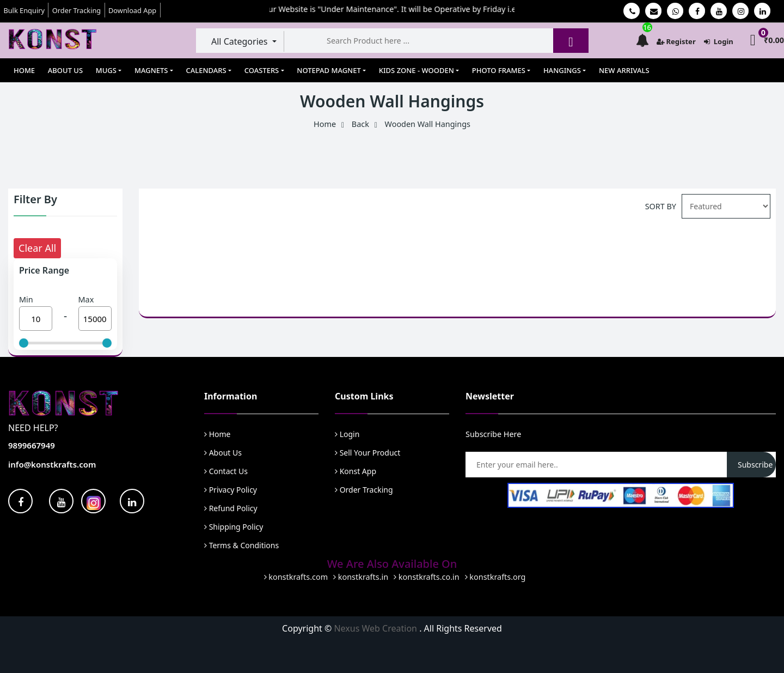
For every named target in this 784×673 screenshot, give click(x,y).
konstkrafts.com (296, 577)
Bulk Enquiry (24, 10)
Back (360, 124)
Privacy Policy (230, 489)
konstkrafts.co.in (427, 577)
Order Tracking (76, 10)
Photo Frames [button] (498, 70)
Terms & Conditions (241, 545)
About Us (65, 70)
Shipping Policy (233, 527)
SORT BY (660, 206)
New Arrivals (624, 70)
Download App (132, 10)
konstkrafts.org (495, 577)
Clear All (37, 247)
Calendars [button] (206, 70)
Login (718, 41)
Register (676, 41)
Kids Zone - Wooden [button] (416, 70)
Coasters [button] (261, 70)
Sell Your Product (367, 452)
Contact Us (226, 471)
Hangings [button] (562, 70)
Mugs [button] (106, 70)
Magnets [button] (151, 70)
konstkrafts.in (360, 577)
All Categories (240, 41)
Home (24, 70)
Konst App (355, 471)
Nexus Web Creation (376, 628)
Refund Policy (231, 508)
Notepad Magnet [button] (328, 70)
